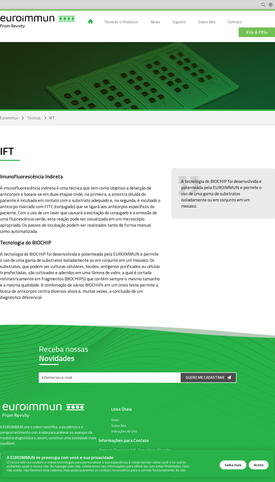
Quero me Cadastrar (208, 377)
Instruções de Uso (124, 431)
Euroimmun (9, 118)
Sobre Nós (119, 425)
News (115, 419)
